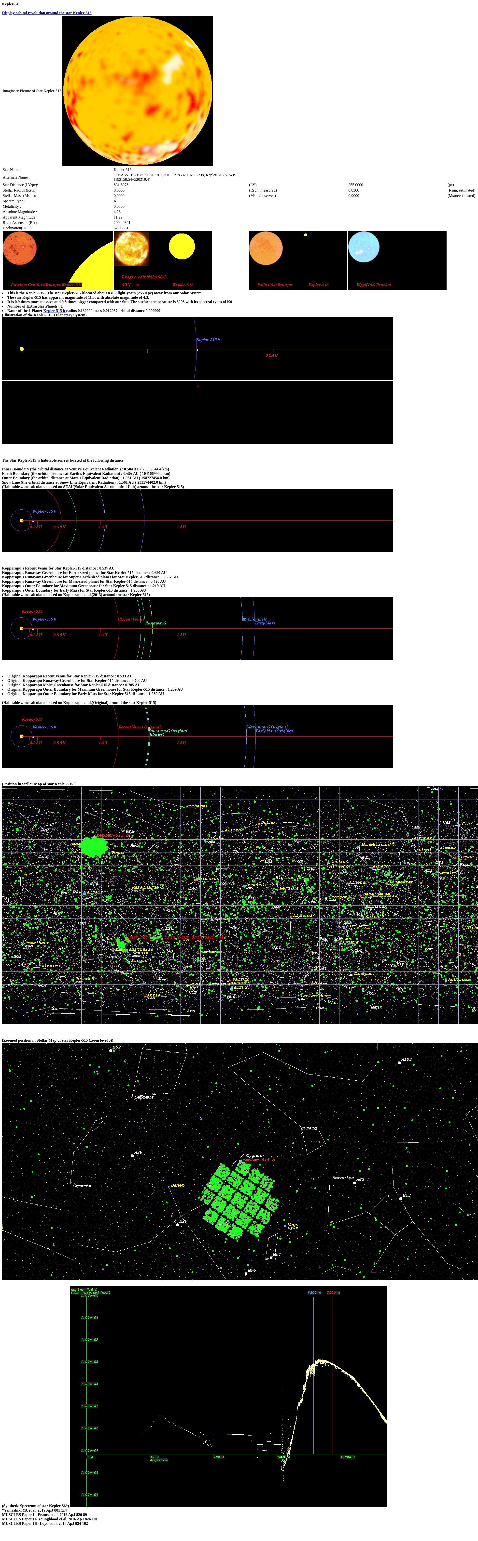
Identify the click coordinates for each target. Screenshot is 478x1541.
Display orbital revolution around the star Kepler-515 (47, 13)
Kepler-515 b (54, 311)
